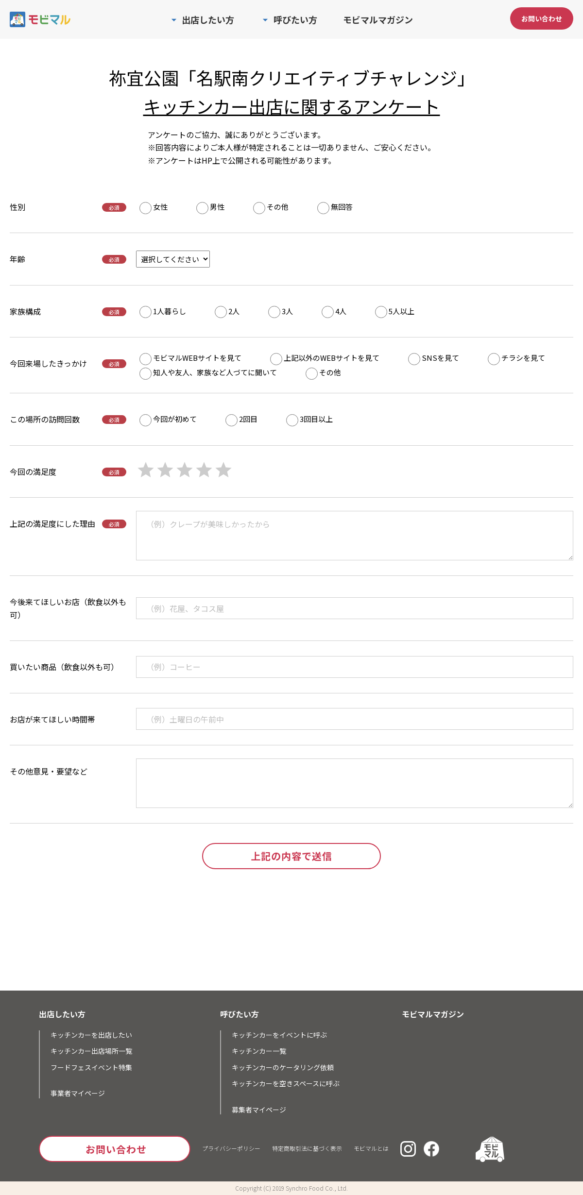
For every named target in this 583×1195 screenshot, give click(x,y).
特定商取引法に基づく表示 (307, 1148)
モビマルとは (371, 1148)
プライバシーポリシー (231, 1148)
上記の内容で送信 (291, 856)
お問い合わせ (541, 18)
